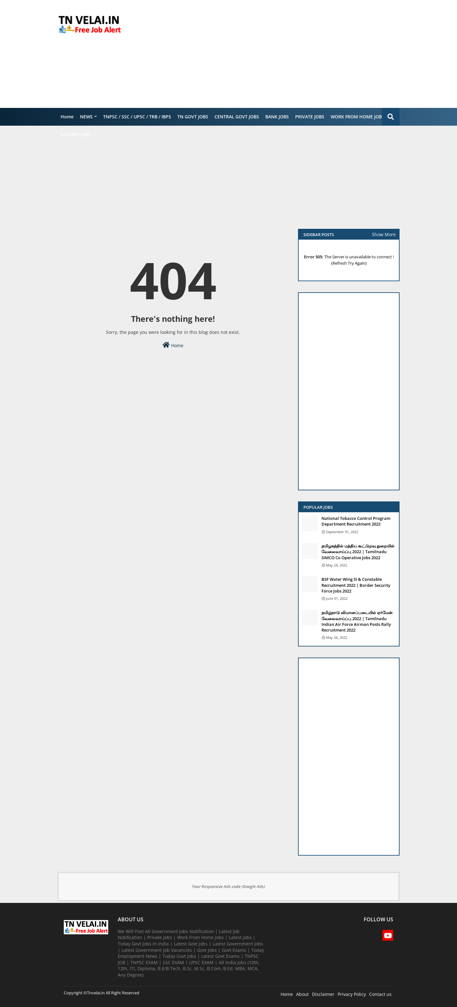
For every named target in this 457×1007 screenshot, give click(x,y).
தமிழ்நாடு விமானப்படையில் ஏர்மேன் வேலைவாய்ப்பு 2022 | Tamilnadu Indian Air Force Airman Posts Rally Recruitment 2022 (357, 621)
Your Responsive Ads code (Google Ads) (228, 886)
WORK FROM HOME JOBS (357, 117)
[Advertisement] (284, 54)
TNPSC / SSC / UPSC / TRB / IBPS (137, 117)
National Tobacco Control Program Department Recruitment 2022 (355, 521)
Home (67, 117)
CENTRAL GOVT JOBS (237, 117)
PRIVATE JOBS (309, 117)
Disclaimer (323, 994)
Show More (384, 234)
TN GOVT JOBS (192, 117)
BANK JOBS (277, 117)
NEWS (86, 117)
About (302, 994)
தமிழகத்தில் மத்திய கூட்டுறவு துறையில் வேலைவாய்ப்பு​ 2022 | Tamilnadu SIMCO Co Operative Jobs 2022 (357, 551)
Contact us (380, 994)
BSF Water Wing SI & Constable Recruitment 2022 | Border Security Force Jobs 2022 (355, 584)
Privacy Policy (352, 994)
